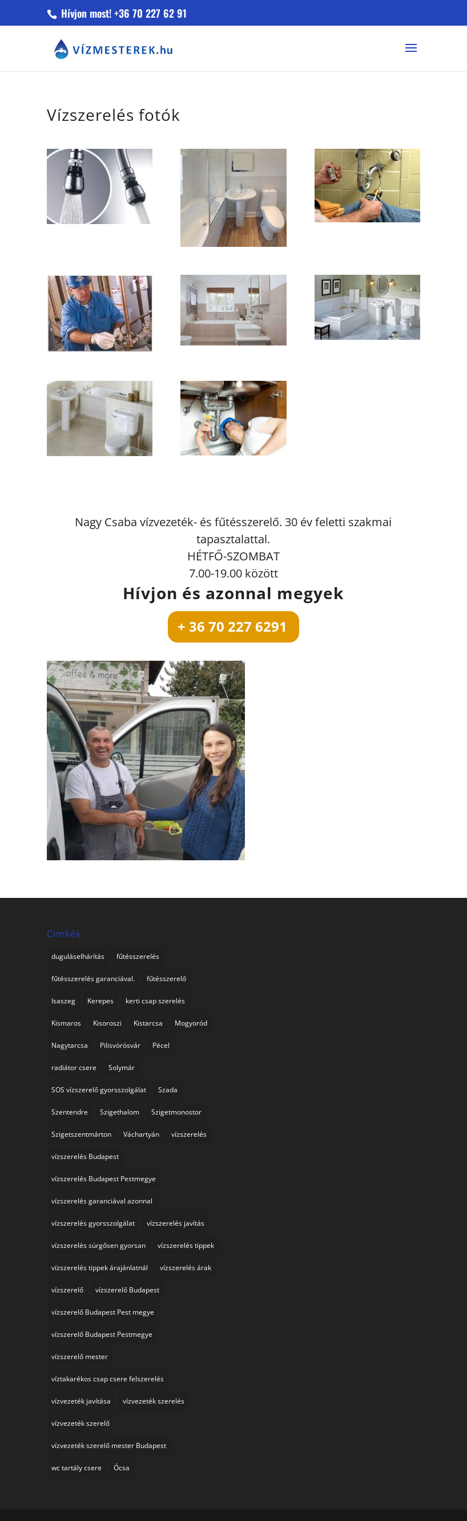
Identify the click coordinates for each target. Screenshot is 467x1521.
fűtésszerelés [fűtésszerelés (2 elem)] (137, 956)
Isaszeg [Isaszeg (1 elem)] (63, 1001)
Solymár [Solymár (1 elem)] (121, 1067)
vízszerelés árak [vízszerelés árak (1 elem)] (185, 1267)
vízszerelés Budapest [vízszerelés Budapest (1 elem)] (85, 1156)
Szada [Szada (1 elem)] (168, 1090)
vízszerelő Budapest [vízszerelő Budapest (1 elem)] (127, 1290)
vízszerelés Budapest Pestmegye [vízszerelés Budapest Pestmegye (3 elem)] (103, 1179)
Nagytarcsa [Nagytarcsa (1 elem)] (69, 1045)
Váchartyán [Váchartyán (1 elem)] (141, 1134)
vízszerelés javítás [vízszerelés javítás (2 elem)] (175, 1223)
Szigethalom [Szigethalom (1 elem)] (119, 1112)
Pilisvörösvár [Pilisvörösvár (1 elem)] (120, 1045)
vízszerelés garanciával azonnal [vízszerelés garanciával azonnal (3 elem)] (101, 1201)
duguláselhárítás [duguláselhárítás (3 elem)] (77, 956)
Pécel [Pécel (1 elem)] (161, 1045)
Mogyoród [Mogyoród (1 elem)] (191, 1023)
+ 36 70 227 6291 (232, 626)
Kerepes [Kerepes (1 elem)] (100, 1001)
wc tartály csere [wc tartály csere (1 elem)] (76, 1468)
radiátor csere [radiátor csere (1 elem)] (73, 1067)
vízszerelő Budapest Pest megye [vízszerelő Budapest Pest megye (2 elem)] (102, 1312)
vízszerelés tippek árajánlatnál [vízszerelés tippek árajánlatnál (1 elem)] (99, 1267)
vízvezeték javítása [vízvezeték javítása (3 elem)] (81, 1401)
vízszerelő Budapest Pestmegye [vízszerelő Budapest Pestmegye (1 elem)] (101, 1334)
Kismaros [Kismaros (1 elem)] (66, 1023)
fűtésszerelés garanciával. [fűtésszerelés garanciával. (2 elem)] (93, 978)
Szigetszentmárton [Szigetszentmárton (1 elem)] (81, 1134)
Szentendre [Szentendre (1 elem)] (69, 1112)
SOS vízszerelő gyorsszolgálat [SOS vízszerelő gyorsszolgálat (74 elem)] (98, 1090)
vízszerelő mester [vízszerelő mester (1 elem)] (79, 1356)
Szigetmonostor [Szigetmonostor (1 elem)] (176, 1112)
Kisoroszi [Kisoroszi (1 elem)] (107, 1023)
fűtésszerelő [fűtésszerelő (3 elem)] (166, 978)
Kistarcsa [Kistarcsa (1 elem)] (148, 1023)
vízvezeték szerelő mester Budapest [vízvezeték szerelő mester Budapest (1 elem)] (108, 1445)
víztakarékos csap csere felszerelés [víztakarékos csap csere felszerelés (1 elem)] (107, 1379)
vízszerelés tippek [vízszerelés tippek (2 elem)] (186, 1245)
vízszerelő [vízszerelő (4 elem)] (67, 1290)
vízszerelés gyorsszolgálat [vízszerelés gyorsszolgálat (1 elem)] (93, 1223)
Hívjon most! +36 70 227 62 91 (122, 13)
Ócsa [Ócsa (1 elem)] (122, 1468)
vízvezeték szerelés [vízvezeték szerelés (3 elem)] (153, 1401)
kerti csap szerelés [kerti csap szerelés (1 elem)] (155, 1001)
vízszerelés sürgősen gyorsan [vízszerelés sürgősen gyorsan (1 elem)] (98, 1245)
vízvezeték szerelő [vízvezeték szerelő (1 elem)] (80, 1423)
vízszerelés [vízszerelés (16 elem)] (189, 1134)
